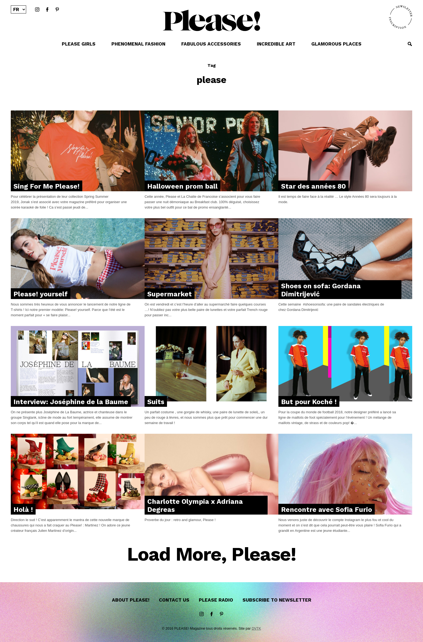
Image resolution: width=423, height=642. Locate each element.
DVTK (256, 628)
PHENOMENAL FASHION (138, 44)
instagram (37, 9)
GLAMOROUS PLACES (336, 44)
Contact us (174, 600)
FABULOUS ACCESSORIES (211, 44)
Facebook (47, 9)
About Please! (130, 600)
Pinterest (57, 9)
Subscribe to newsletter (277, 600)
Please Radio (216, 600)
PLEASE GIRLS (78, 44)
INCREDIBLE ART (276, 44)
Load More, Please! (211, 554)
